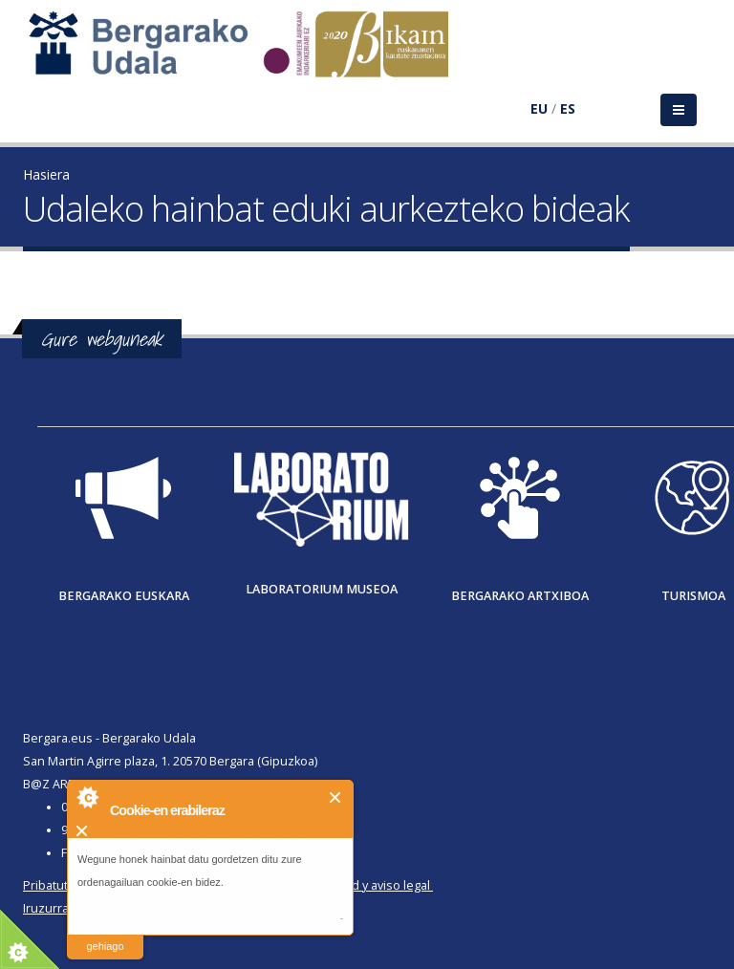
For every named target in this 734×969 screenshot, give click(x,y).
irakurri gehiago (104, 934)
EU (539, 108)
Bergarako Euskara (123, 596)
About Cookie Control (87, 797)
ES (567, 108)
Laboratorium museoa (322, 589)
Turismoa (693, 596)
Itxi (336, 797)
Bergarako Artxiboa (520, 596)
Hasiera (46, 174)
